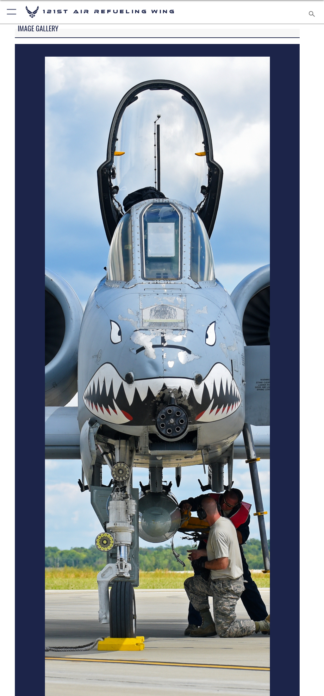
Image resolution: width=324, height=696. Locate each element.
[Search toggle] (313, 11)
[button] (10, 12)
